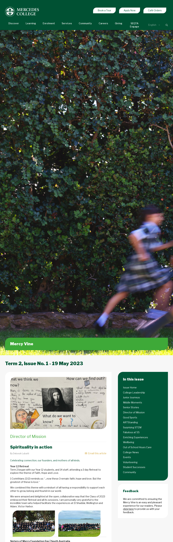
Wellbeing (128, 442)
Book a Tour (104, 10)
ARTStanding (130, 422)
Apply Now (129, 10)
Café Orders (155, 10)
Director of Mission (134, 412)
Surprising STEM (132, 427)
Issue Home (130, 387)
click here (128, 508)
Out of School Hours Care (137, 447)
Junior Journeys (131, 397)
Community (85, 23)
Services (66, 23)
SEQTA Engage (134, 25)
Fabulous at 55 (131, 432)
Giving (119, 23)
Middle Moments (132, 402)
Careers (103, 23)
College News (131, 452)
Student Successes (134, 467)
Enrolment (48, 23)
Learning (30, 23)
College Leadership (134, 392)
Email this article (95, 453)
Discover (13, 23)
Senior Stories (131, 407)
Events (127, 457)
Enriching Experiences (135, 437)
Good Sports (130, 417)
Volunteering (130, 462)
